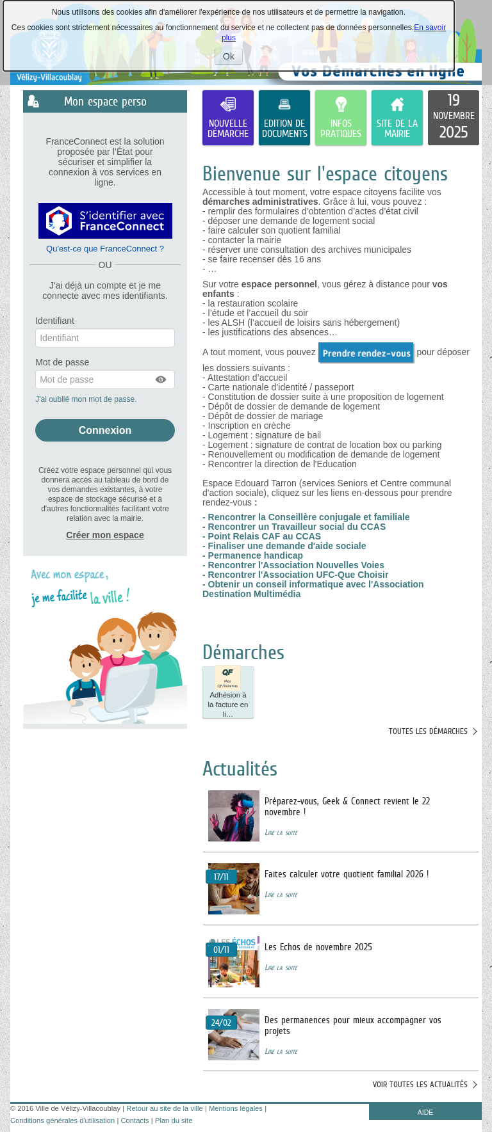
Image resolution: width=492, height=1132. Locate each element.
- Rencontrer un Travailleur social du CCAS (294, 527)
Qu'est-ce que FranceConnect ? (105, 248)
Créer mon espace (105, 535)
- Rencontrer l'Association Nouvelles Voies (293, 565)
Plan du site (173, 1120)
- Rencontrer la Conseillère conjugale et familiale (306, 517)
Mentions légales (236, 1108)
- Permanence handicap (252, 555)
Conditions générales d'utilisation (62, 1120)
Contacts (135, 1120)
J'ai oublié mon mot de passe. (87, 399)
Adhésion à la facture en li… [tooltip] (228, 692)
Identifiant (54, 321)
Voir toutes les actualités (420, 1084)
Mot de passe (62, 362)
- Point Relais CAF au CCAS (261, 536)
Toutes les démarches (428, 731)
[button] (161, 379)
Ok (233, 58)
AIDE (426, 1112)
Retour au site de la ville (164, 1108)
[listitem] (453, 117)
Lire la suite (281, 832)
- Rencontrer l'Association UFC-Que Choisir (295, 575)
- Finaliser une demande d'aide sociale (284, 546)
